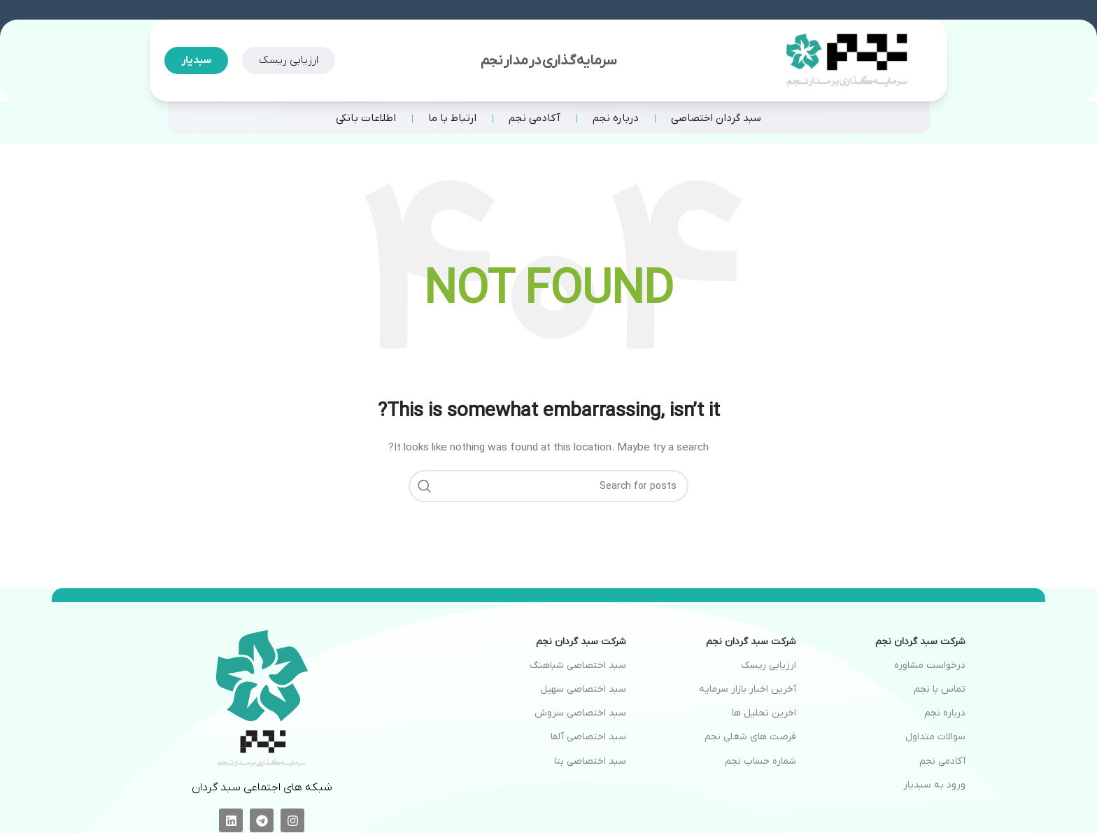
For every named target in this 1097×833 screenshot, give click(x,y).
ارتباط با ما (452, 118)
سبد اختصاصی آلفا (588, 736)
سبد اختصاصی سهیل (583, 689)
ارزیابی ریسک (768, 665)
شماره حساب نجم (760, 761)
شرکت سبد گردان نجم (920, 641)
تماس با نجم (939, 689)
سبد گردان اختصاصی (716, 118)
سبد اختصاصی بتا (590, 761)
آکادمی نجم (534, 118)
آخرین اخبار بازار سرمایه (747, 689)
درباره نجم (616, 118)
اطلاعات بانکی (366, 118)
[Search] (548, 486)
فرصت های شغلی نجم (750, 736)
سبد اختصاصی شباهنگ (578, 665)
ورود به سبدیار (934, 785)
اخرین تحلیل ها (764, 713)
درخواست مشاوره (929, 665)
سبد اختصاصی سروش (580, 713)
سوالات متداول (935, 736)
